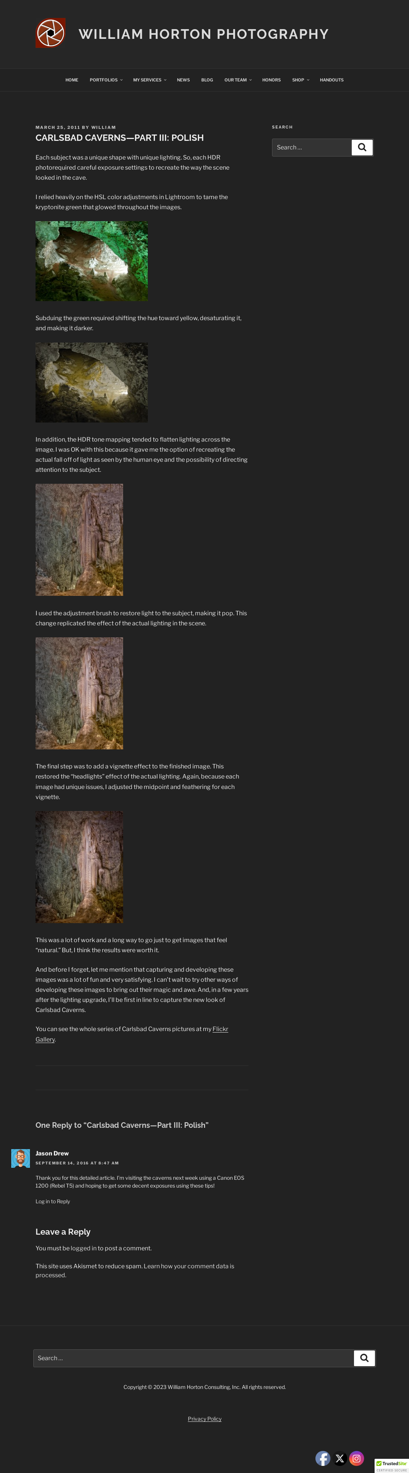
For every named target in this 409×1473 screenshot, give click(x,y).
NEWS (183, 80)
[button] (392, 1466)
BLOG (207, 80)
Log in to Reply (53, 1201)
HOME (71, 80)
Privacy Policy (205, 1418)
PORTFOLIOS (106, 80)
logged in (84, 1248)
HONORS (271, 80)
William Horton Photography (204, 34)
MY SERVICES (150, 80)
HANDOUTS (332, 80)
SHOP (301, 80)
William (104, 127)
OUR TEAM (239, 80)
